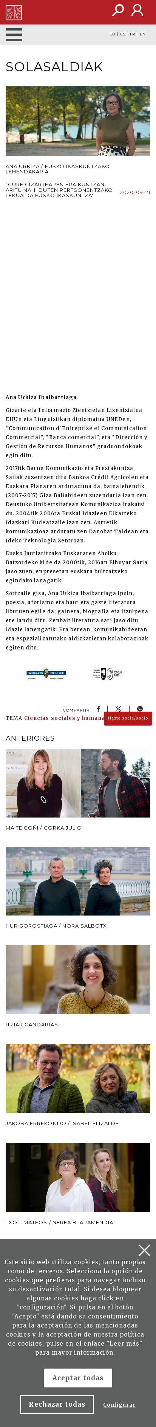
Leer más (124, 1343)
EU (112, 34)
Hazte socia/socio (128, 718)
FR (132, 34)
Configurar (119, 1405)
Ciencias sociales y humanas (66, 718)
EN (142, 34)
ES (122, 34)
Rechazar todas (57, 1404)
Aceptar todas (78, 1378)
